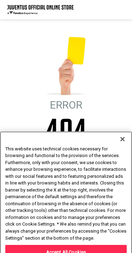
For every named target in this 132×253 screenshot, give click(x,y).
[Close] (122, 153)
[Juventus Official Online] (40, 9)
